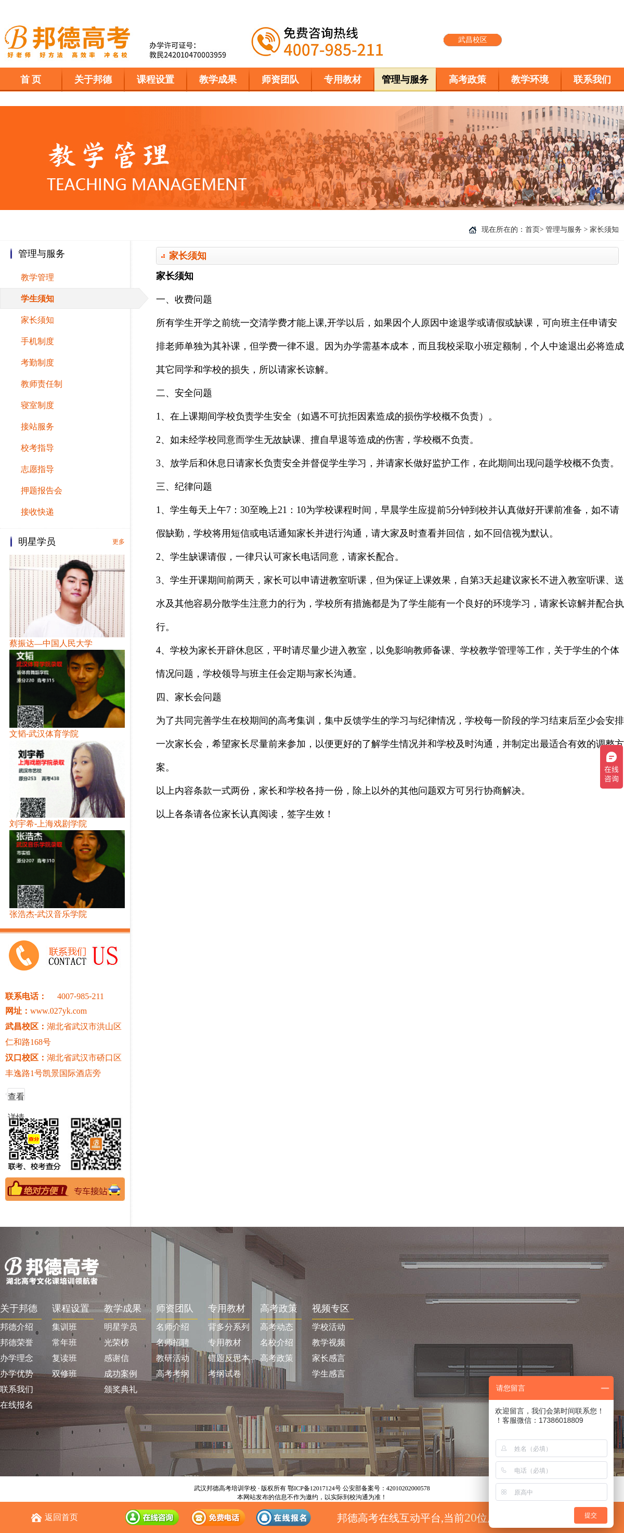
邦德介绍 (16, 1326)
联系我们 (16, 1389)
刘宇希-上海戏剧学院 (48, 823)
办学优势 (16, 1373)
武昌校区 (472, 40)
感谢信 (116, 1358)
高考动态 (276, 1326)
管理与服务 (563, 229)
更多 (118, 541)
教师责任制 (41, 383)
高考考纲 (172, 1373)
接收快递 (37, 511)
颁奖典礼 (120, 1389)
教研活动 (172, 1358)
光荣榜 (116, 1342)
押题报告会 (41, 490)
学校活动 (328, 1326)
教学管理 (37, 277)
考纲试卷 (224, 1373)
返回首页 (61, 1517)
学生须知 (37, 298)
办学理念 (16, 1358)
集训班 (64, 1326)
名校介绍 (276, 1342)
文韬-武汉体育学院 (44, 733)
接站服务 (37, 426)
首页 (532, 229)
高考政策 (276, 1358)
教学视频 (328, 1342)
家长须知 (37, 320)
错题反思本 (229, 1358)
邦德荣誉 (16, 1342)
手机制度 (37, 341)
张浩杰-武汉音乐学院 (48, 914)
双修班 (64, 1373)
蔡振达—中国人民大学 (51, 643)
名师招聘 (172, 1342)
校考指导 (37, 447)
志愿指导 (37, 469)
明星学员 (120, 1326)
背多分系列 (229, 1326)
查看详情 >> (16, 1099)
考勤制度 (37, 362)
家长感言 (328, 1358)
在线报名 (16, 1404)
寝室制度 (37, 405)
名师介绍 (172, 1326)
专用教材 (224, 1342)
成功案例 (120, 1373)
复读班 (64, 1358)
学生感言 (328, 1373)
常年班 (64, 1342)
